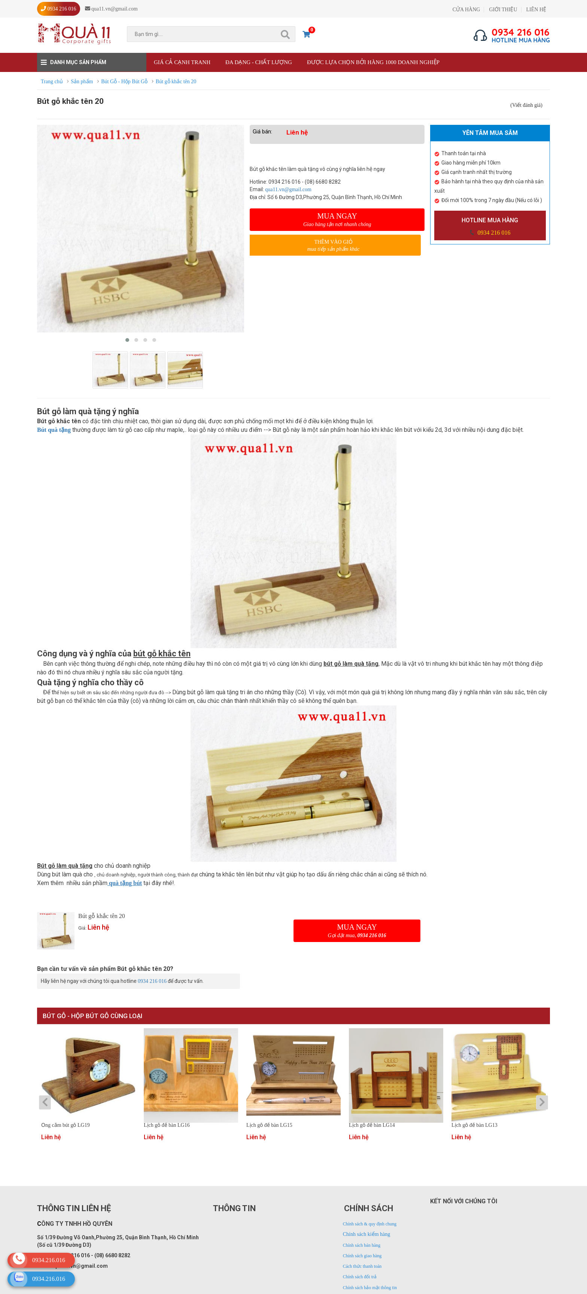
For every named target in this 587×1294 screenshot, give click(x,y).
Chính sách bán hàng (361, 1245)
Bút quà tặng (54, 430)
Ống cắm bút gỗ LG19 (65, 1125)
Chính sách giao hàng (362, 1255)
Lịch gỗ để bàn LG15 (269, 1125)
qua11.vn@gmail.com (288, 189)
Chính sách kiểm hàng (366, 1234)
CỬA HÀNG (466, 9)
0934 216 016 (493, 232)
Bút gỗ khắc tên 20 (101, 916)
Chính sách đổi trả (360, 1276)
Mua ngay (337, 220)
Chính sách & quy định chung (369, 1224)
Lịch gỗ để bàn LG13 (474, 1125)
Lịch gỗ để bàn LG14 (372, 1125)
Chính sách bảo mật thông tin (370, 1287)
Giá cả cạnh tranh (182, 62)
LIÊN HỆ (536, 9)
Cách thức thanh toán (362, 1266)
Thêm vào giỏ (333, 245)
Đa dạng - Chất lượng (258, 62)
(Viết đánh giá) (526, 105)
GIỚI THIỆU (503, 9)
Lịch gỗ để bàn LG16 (167, 1125)
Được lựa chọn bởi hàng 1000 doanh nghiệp (373, 62)
